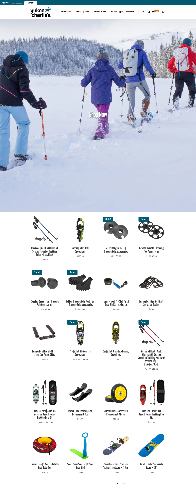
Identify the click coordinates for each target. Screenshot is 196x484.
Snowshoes (66, 12)
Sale (143, 12)
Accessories (131, 12)
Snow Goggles (117, 12)
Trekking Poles (82, 12)
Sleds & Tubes (100, 12)
